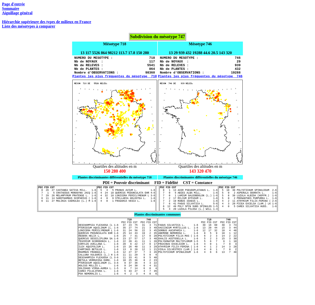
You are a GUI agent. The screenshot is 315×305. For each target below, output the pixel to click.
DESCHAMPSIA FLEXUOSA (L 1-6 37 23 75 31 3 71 (118, 238)
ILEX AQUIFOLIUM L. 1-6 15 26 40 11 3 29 (118, 265)
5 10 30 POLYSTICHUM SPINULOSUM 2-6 (248, 196)
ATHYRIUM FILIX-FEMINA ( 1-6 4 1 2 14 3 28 (197, 265)
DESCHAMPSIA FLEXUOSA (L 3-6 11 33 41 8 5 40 (118, 279)
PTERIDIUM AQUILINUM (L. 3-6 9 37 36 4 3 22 (118, 286)
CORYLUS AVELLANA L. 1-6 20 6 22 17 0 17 (118, 262)
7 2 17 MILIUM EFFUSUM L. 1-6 (189, 206)
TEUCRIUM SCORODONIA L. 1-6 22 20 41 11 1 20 (118, 258)
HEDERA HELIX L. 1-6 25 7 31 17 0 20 (118, 252)
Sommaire (10, 8)
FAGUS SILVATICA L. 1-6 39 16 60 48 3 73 (197, 238)
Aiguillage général (17, 13)
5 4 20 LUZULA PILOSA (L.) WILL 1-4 (189, 220)
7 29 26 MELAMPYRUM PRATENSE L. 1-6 (67, 202)
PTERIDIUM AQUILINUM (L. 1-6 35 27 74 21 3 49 (118, 241)
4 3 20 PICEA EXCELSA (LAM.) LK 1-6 (248, 213)
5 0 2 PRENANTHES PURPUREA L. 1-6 (248, 206)
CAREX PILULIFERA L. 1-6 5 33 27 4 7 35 (118, 296)
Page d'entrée (13, 4)
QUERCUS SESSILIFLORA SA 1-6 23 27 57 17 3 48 (118, 255)
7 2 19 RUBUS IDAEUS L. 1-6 (189, 209)
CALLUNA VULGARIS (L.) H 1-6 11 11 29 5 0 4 (118, 276)
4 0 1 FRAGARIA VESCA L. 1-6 (126, 209)
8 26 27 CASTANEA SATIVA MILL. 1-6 (67, 196)
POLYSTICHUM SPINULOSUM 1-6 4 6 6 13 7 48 (197, 272)
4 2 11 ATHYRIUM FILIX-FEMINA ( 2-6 (248, 209)
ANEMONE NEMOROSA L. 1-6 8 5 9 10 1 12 (197, 248)
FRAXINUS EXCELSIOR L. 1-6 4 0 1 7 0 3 (197, 262)
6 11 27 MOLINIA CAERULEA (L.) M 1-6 (67, 209)
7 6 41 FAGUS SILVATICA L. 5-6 (189, 213)
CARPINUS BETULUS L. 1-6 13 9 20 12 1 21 (118, 269)
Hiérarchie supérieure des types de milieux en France (46, 22)
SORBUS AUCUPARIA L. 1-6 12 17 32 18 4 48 (197, 245)
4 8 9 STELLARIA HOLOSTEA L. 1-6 (126, 206)
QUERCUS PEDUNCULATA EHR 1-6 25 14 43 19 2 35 (118, 248)
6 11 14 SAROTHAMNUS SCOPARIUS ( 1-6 (67, 206)
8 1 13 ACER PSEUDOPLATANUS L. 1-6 (189, 196)
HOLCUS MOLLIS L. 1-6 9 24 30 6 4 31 (118, 289)
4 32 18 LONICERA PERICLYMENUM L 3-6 (126, 202)
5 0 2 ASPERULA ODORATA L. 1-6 (248, 199)
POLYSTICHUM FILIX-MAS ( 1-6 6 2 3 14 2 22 (197, 252)
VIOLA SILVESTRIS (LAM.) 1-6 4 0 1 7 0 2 (197, 269)
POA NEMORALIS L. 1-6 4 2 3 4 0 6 (118, 300)
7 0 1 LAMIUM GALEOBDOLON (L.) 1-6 (189, 202)
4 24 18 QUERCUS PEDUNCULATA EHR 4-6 (126, 199)
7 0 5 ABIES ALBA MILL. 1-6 (189, 199)
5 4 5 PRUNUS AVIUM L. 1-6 (126, 196)
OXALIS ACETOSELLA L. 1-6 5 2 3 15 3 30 (197, 255)
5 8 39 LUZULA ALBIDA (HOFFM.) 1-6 (248, 202)
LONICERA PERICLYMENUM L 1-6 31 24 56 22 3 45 (118, 245)
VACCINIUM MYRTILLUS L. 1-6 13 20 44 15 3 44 (197, 241)
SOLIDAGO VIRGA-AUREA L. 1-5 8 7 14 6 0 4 (118, 293)
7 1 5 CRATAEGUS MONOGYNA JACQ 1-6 (67, 199)
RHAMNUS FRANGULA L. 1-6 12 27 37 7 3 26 (118, 272)
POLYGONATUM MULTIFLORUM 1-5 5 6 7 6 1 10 (197, 258)
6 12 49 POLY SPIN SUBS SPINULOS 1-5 (189, 216)
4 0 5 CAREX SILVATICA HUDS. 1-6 (248, 216)
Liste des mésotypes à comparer (28, 26)
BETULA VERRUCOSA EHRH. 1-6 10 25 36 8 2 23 (118, 283)
